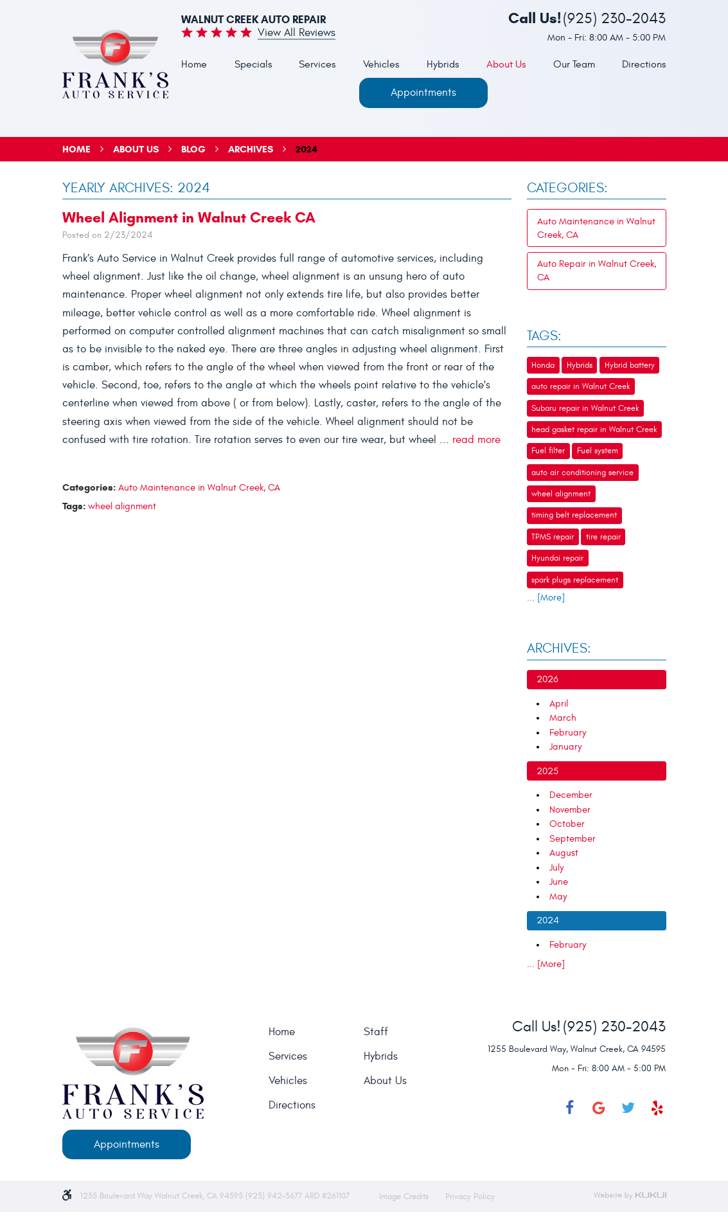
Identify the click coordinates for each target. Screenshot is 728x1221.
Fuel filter (548, 451)
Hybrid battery (630, 365)
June (558, 881)
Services (317, 64)
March (562, 717)
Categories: (567, 188)
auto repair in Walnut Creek (580, 386)
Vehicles (381, 64)
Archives (250, 149)
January (565, 746)
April (558, 703)
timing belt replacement (574, 515)
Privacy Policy (470, 1196)
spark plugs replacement (574, 580)
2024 (306, 149)
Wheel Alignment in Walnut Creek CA (188, 217)
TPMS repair (552, 537)
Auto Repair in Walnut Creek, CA (596, 270)
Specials (253, 64)
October (567, 824)
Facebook (569, 1107)
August (563, 852)
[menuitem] (194, 65)
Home (194, 64)
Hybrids (443, 64)
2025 (547, 771)
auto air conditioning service (582, 472)
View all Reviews (296, 33)
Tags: (544, 336)
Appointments (423, 92)
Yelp (657, 1107)
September (572, 838)
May (558, 896)
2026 (547, 679)
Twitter (627, 1107)
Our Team (574, 64)
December (570, 795)
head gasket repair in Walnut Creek (594, 429)
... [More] (546, 597)
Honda (543, 365)
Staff (376, 1032)
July (556, 867)
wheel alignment (122, 506)
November (569, 809)
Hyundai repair (557, 558)
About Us (506, 64)
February (567, 732)
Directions (644, 64)
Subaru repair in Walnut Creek (585, 408)
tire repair (603, 537)
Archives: (559, 648)
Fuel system (597, 451)
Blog (193, 149)
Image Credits (405, 1196)
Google (598, 1107)
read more (476, 439)
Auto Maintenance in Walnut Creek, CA (199, 487)
